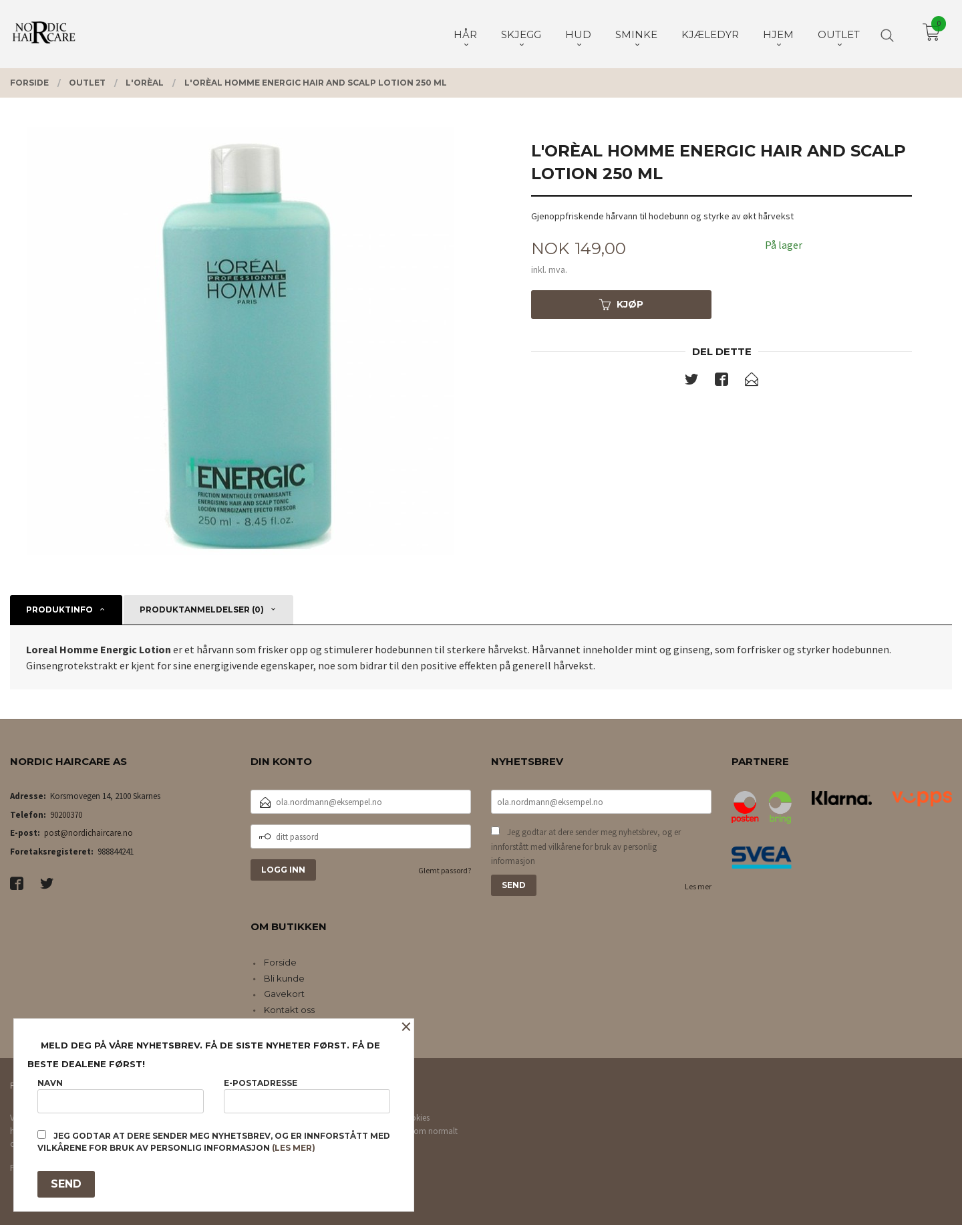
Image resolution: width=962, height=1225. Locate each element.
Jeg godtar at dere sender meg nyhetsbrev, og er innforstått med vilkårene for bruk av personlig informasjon (586, 846)
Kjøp (621, 304)
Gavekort (284, 993)
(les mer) (293, 1148)
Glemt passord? (444, 870)
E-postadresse (307, 1095)
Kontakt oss (289, 1009)
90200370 (66, 814)
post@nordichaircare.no (88, 833)
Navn (120, 1095)
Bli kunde (284, 978)
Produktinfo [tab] (59, 609)
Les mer (698, 886)
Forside (280, 962)
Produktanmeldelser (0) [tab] (202, 609)
